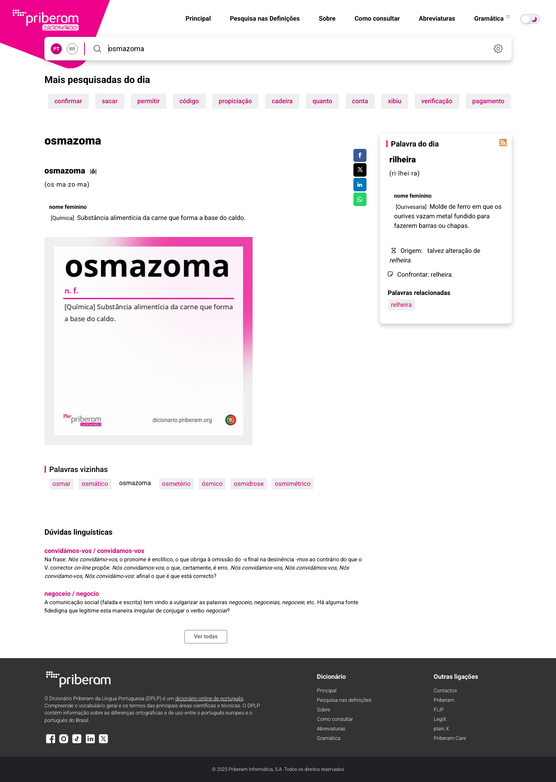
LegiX (440, 719)
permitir (148, 101)
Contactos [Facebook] (445, 691)
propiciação (235, 101)
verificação (437, 101)
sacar (110, 101)
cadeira (282, 101)
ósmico (212, 483)
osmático (95, 483)
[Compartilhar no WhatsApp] (359, 199)
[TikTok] (77, 742)
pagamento (488, 101)
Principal (198, 18)
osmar (61, 483)
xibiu (394, 101)
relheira (401, 304)
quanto (322, 101)
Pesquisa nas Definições (265, 18)
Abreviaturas (437, 18)
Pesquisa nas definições (344, 700)
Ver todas (205, 637)
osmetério (176, 483)
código (189, 101)
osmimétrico (292, 483)
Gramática (492, 18)
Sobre (327, 18)
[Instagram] (63, 742)
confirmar (68, 101)
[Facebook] (50, 742)
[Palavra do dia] (503, 142)
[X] (104, 742)
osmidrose (249, 483)
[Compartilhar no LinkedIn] (359, 184)
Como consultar (377, 18)
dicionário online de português (209, 699)
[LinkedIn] (90, 742)
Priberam (444, 700)
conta (360, 101)
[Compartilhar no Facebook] (359, 155)
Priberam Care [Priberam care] (450, 739)
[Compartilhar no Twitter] (359, 170)
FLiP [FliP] (439, 710)
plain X (441, 729)
